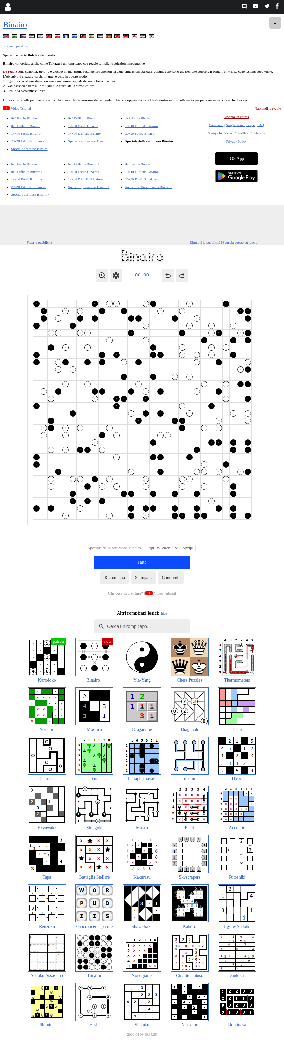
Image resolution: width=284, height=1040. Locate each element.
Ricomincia (114, 577)
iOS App (236, 158)
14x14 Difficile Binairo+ (85, 179)
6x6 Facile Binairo (24, 118)
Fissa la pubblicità (39, 242)
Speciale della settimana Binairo (149, 141)
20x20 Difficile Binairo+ (28, 187)
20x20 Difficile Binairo (27, 141)
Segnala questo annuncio (240, 242)
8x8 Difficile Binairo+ (26, 171)
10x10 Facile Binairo (83, 126)
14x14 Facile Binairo (26, 133)
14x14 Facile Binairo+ (26, 179)
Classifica (241, 133)
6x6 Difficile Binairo (82, 118)
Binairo (15, 24)
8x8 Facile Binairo (138, 118)
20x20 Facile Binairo (140, 133)
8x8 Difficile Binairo (25, 126)
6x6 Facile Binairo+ (25, 164)
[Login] (8, 7)
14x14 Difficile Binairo (84, 133)
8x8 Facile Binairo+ (139, 164)
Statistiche (258, 133)
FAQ (260, 125)
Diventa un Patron (236, 117)
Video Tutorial (21, 108)
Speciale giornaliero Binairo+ (88, 187)
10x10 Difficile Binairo (141, 126)
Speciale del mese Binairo (29, 149)
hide (164, 613)
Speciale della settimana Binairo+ (148, 187)
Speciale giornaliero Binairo (87, 141)
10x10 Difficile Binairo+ (142, 171)
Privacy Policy (236, 141)
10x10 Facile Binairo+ (84, 171)
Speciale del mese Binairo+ (30, 194)
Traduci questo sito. (17, 46)
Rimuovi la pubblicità (205, 242)
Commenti (216, 125)
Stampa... (143, 577)
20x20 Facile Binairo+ (141, 179)
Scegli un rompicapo (240, 125)
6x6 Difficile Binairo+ (83, 164)
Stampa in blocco (220, 133)
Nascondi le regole (268, 108)
